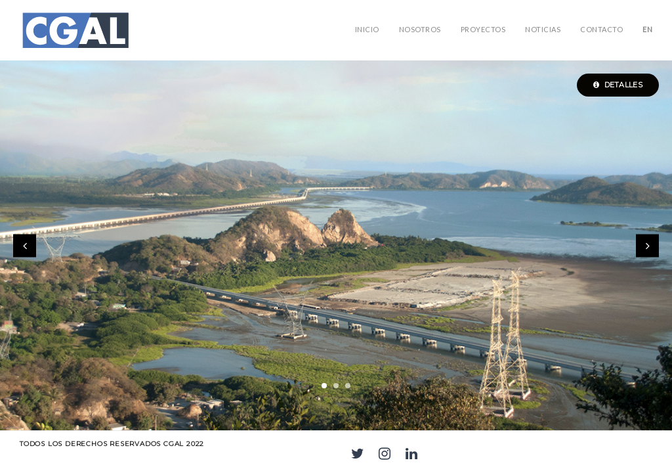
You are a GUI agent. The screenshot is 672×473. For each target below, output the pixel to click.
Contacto (601, 29)
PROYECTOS (483, 29)
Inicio (367, 29)
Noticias (542, 29)
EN (647, 29)
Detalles (617, 84)
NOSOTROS (420, 29)
